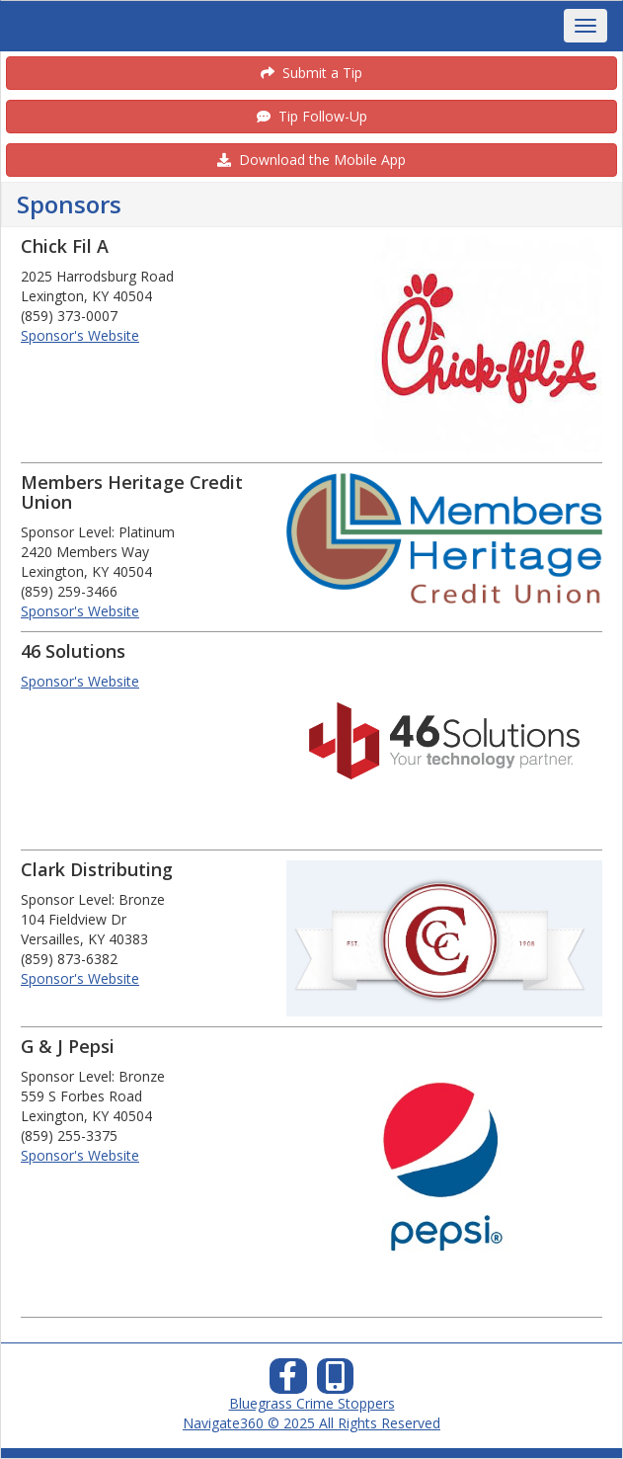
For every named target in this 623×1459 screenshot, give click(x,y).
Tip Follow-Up (312, 116)
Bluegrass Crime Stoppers (312, 1403)
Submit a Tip (311, 72)
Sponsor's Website (80, 335)
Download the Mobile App (311, 159)
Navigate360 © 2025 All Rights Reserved (311, 1423)
